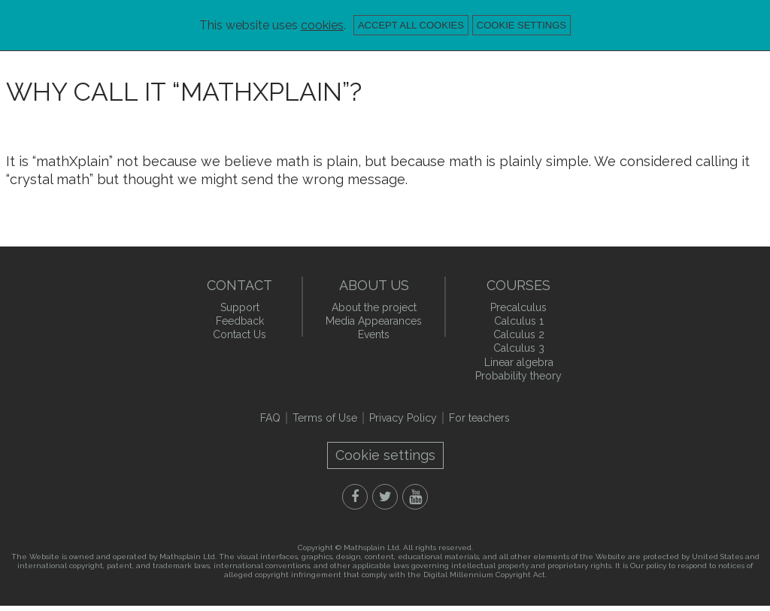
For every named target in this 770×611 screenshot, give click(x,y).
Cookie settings (521, 24)
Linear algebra (518, 362)
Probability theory (518, 376)
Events (374, 334)
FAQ (270, 418)
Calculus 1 (519, 321)
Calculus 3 (518, 348)
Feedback (240, 321)
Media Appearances (374, 321)
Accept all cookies (411, 24)
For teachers (479, 418)
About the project (374, 307)
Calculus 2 (518, 334)
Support (239, 307)
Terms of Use (325, 418)
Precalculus (518, 307)
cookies (322, 25)
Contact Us (239, 334)
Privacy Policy (403, 418)
